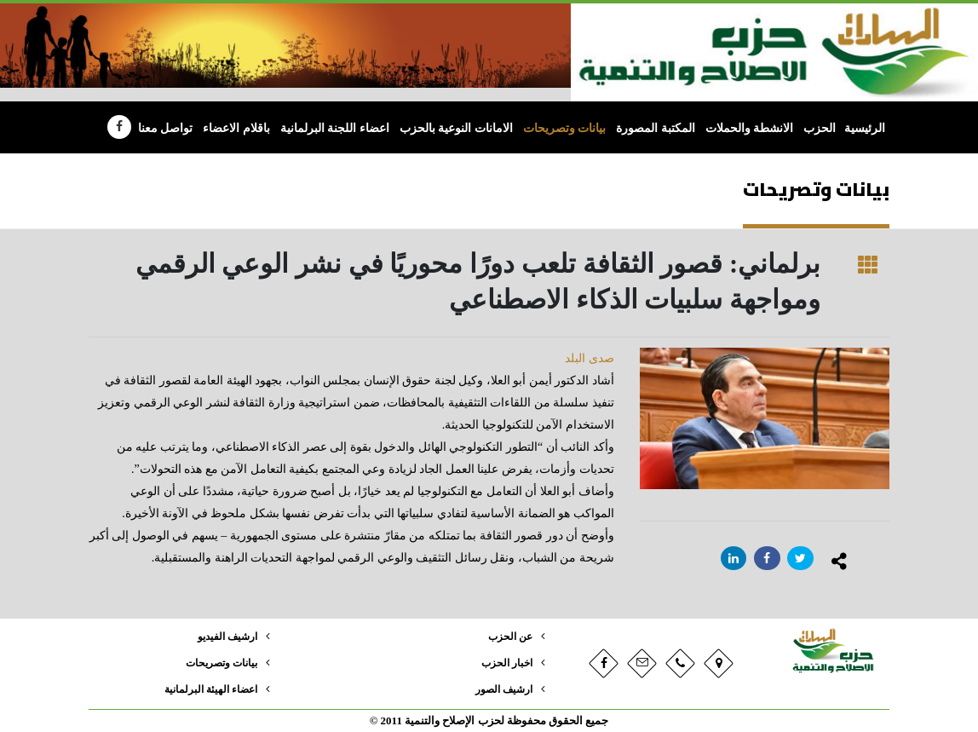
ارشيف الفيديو (224, 637)
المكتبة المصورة (655, 128)
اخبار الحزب (505, 663)
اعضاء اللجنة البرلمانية (334, 128)
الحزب (819, 128)
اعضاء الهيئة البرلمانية (207, 689)
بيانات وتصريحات (565, 128)
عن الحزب (508, 637)
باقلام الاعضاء (236, 128)
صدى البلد (589, 358)
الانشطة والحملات (749, 128)
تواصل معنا (165, 128)
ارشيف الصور (501, 689)
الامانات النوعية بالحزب (456, 128)
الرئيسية (864, 128)
